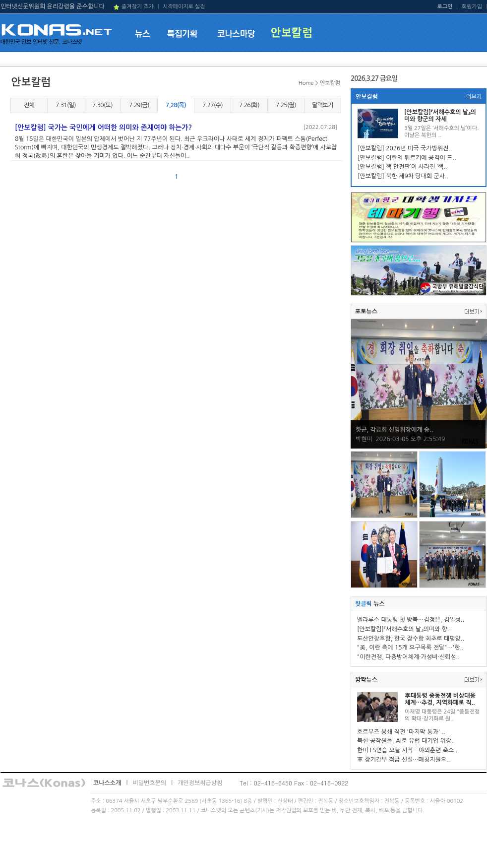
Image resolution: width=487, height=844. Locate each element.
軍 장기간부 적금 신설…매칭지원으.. (403, 760)
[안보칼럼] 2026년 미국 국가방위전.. (405, 148)
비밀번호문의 (149, 783)
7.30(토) (102, 105)
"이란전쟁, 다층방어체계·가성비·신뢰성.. (408, 657)
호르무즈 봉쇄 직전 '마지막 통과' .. (401, 732)
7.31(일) (66, 105)
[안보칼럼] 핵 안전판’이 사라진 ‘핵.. (402, 167)
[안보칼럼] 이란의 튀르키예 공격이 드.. (407, 158)
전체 (29, 105)
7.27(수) (212, 105)
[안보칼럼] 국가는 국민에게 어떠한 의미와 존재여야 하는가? (103, 127)
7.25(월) (286, 105)
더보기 (474, 96)
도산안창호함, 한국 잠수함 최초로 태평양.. (410, 639)
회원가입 (472, 6)
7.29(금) (139, 105)
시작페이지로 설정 (184, 6)
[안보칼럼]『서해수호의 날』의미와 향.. (404, 629)
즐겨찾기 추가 (138, 6)
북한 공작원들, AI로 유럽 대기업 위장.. (406, 741)
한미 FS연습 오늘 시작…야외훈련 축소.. (407, 750)
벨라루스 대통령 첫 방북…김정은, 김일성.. (410, 620)
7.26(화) (249, 105)
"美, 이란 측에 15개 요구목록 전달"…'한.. (410, 647)
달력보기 (322, 105)
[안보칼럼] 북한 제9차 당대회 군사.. (403, 176)
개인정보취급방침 (200, 783)
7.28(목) (176, 105)
